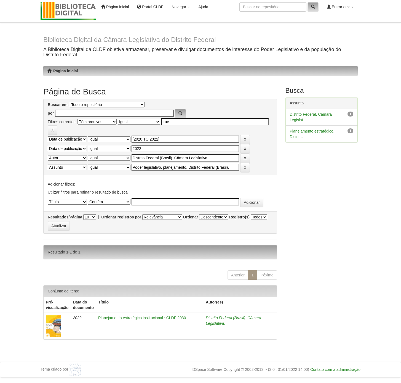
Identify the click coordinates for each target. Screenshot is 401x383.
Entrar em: (340, 6)
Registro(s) (239, 217)
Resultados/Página (65, 217)
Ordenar (190, 217)
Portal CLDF (150, 6)
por (51, 113)
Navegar (181, 7)
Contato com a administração (335, 369)
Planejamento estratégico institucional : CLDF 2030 (142, 318)
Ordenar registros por (121, 217)
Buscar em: (58, 104)
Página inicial (115, 6)
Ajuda (203, 7)
